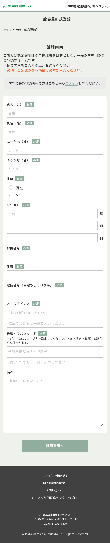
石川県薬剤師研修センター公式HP (55, 498)
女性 (19, 194)
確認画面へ (55, 445)
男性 (19, 187)
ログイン (71, 83)
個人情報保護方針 (55, 483)
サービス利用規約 (55, 475)
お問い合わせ (55, 490)
